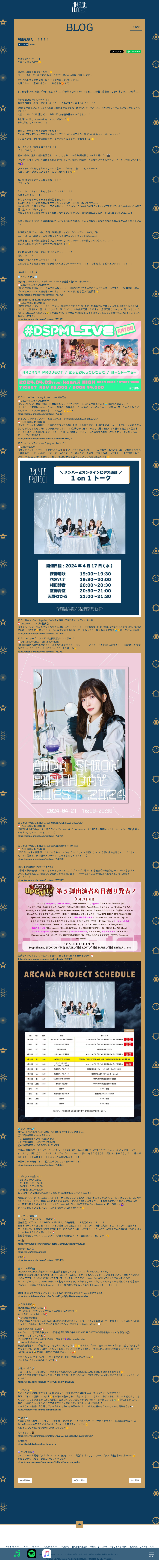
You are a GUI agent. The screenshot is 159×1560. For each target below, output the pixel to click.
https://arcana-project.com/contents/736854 (41, 413)
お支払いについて (51, 1542)
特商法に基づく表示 (98, 1542)
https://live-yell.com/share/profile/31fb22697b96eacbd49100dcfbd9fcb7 (55, 1437)
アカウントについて (32, 1542)
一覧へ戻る (79, 1482)
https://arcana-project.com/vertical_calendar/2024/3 (45, 438)
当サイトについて (13, 1542)
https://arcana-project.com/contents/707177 (41, 882)
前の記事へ (25, 1482)
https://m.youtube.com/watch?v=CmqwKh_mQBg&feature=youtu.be (53, 1298)
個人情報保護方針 (79, 1542)
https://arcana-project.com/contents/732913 (41, 654)
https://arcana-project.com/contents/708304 (41, 1166)
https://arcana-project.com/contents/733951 (41, 838)
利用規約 (65, 1542)
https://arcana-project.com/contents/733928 (41, 636)
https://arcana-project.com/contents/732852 (41, 319)
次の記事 (135, 1482)
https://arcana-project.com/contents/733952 (41, 861)
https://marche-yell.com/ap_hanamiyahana (39, 1411)
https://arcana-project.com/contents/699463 (41, 1261)
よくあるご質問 (147, 1542)
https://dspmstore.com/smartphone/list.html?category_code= (49, 1463)
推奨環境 (133, 1542)
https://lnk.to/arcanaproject (32, 1253)
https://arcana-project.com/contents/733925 (41, 294)
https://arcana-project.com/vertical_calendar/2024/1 (45, 961)
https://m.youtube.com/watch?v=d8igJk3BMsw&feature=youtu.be (52, 1245)
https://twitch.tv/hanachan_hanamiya (37, 1445)
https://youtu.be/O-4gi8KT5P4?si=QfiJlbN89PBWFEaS (46, 1383)
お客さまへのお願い (118, 1542)
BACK (136, 27)
